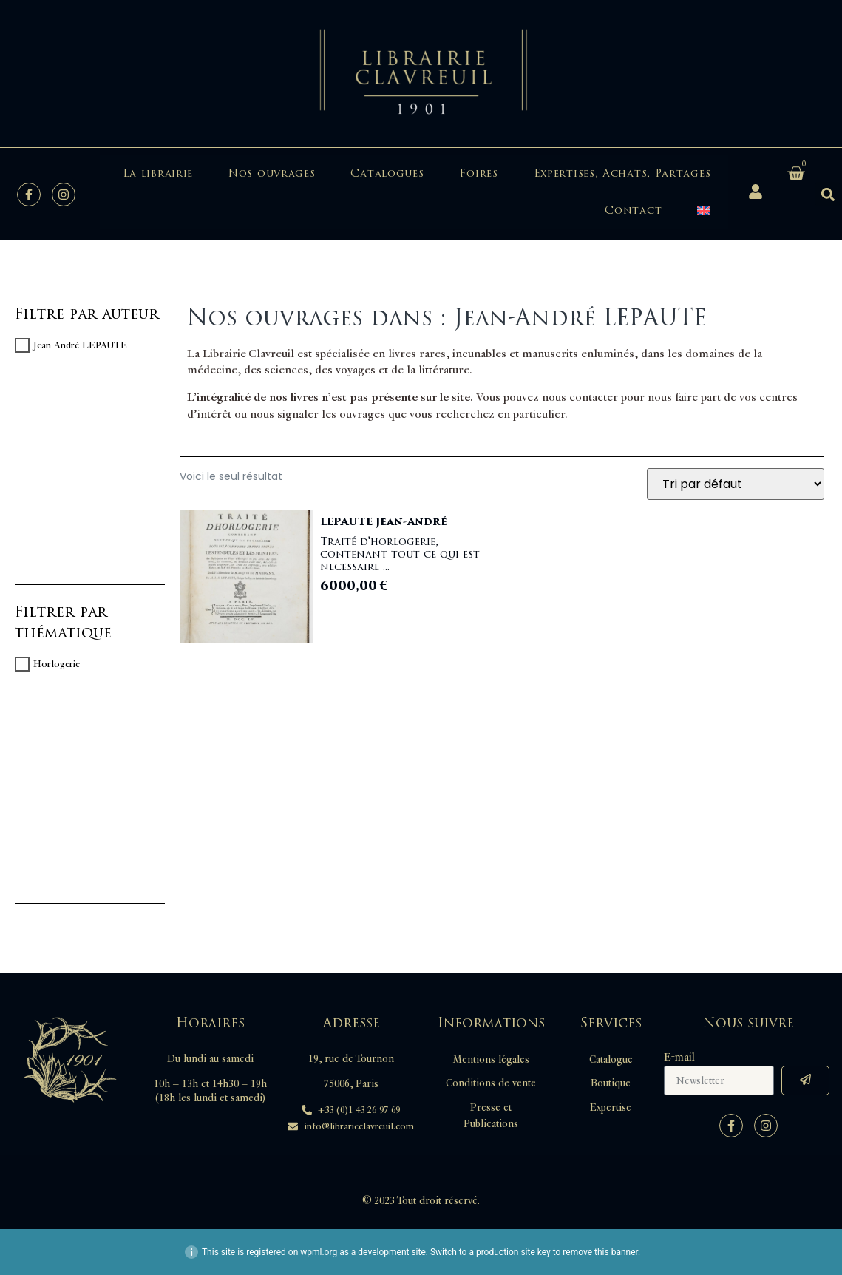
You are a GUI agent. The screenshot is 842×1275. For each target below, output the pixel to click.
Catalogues (387, 173)
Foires (478, 173)
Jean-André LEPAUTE (80, 345)
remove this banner (600, 1252)
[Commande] (735, 484)
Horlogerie (56, 664)
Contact (633, 210)
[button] (827, 194)
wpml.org (318, 1252)
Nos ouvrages (271, 173)
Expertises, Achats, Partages (622, 173)
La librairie (158, 173)
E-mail (679, 1057)
